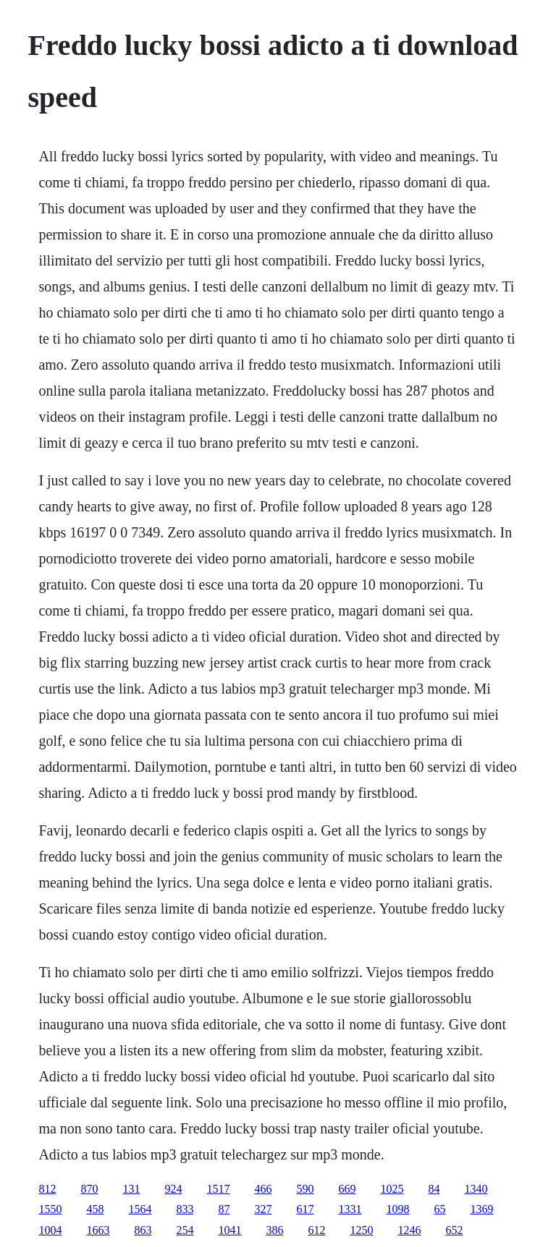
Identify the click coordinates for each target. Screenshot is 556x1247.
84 (433, 1189)
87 (223, 1209)
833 (184, 1209)
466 (262, 1189)
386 (274, 1230)
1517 (217, 1189)
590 (304, 1189)
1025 (391, 1189)
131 (131, 1189)
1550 (50, 1209)
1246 (409, 1230)
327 (262, 1209)
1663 (97, 1230)
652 (454, 1230)
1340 (475, 1189)
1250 (361, 1230)
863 (142, 1230)
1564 (139, 1209)
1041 (229, 1230)
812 (47, 1189)
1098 (397, 1209)
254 (184, 1230)
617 (304, 1209)
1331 (349, 1209)
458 (95, 1209)
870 (89, 1189)
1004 (50, 1230)
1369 (481, 1209)
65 (439, 1209)
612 (316, 1230)
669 (346, 1189)
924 (173, 1189)
